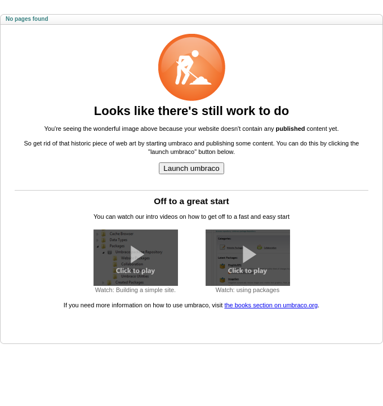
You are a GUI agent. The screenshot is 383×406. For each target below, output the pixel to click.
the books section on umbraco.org (271, 305)
